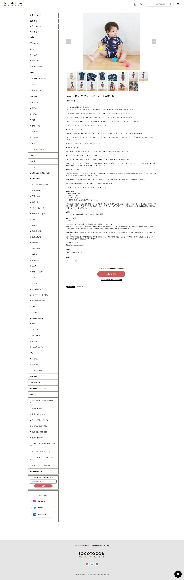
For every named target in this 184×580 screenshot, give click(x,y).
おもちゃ (33, 96)
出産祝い (35, 359)
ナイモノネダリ (38, 272)
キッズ (34, 55)
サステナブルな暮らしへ (41, 465)
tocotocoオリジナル (37, 388)
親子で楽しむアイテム (40, 414)
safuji (34, 220)
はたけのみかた (38, 289)
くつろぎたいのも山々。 (41, 184)
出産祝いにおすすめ (39, 426)
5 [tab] (112, 76)
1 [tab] (71, 76)
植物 (33, 143)
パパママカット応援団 (40, 295)
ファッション (35, 43)
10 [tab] (81, 86)
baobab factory (37, 318)
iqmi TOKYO (36, 179)
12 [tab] (102, 86)
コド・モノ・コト (39, 208)
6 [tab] (123, 76)
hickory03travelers (38, 301)
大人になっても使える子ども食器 (42, 445)
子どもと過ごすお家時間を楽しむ (42, 401)
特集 (32, 394)
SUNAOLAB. (36, 237)
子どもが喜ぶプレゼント (41, 420)
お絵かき (35, 102)
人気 (32, 37)
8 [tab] (143, 76)
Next (154, 41)
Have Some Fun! (38, 347)
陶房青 (34, 254)
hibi (33, 307)
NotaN (34, 283)
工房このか (36, 196)
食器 (32, 73)
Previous (68, 41)
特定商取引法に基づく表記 (100, 546)
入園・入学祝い (38, 370)
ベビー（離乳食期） (39, 78)
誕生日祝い (36, 365)
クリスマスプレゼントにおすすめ (42, 458)
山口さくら (36, 330)
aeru (33, 167)
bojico (34, 324)
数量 (68, 258)
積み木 (34, 108)
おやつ (32, 155)
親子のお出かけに (38, 438)
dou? (34, 266)
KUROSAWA (37, 190)
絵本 (33, 120)
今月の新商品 (37, 408)
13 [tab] (112, 86)
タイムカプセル (38, 149)
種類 (68, 250)
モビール (35, 138)
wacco (34, 341)
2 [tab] (81, 76)
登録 (43, 486)
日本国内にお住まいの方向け (111, 280)
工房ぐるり (36, 202)
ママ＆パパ (36, 61)
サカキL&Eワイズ (38, 214)
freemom (35, 312)
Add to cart (111, 274)
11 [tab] (92, 86)
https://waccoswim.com (74, 245)
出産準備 (33, 376)
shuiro (34, 225)
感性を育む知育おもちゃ (41, 451)
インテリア (34, 132)
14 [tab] (123, 86)
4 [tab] (102, 76)
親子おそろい (37, 67)
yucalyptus (36, 335)
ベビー (34, 49)
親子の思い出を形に (39, 432)
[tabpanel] (111, 41)
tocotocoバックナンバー (39, 471)
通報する (80, 286)
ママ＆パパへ (35, 382)
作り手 (32, 161)
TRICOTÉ (35, 260)
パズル (34, 114)
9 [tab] (71, 86)
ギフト (32, 353)
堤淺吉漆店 (36, 248)
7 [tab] (133, 76)
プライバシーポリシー (82, 546)
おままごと (36, 126)
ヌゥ (33, 277)
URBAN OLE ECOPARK (41, 173)
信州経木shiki (37, 231)
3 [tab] (92, 76)
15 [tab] (133, 86)
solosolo (35, 243)
